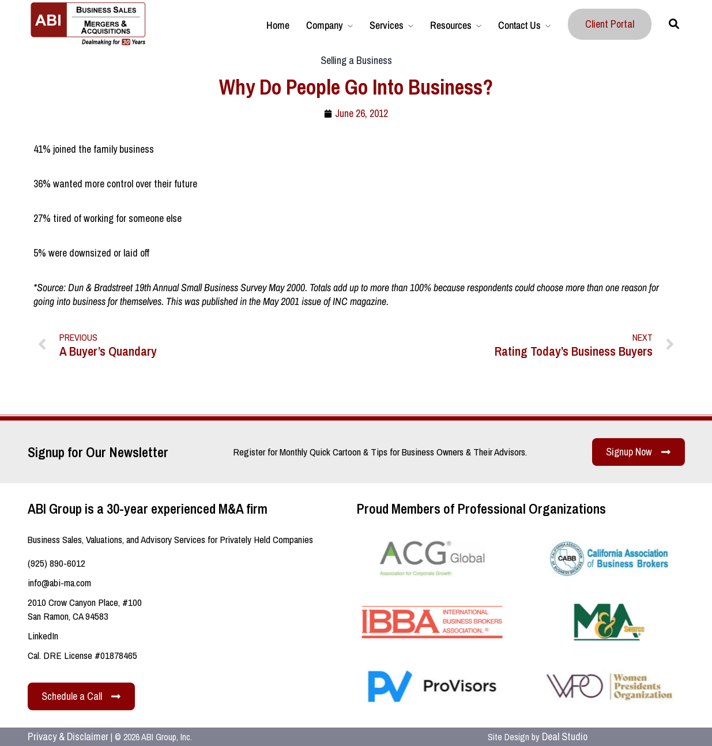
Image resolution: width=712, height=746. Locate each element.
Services (387, 25)
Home (277, 25)
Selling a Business (356, 60)
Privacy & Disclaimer (68, 736)
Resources (451, 25)
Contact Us (519, 25)
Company (324, 25)
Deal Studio (564, 736)
